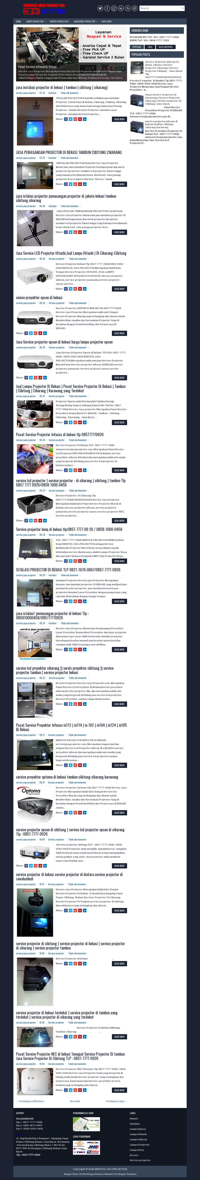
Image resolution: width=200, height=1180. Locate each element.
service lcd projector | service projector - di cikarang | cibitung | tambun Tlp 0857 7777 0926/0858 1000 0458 (71, 482)
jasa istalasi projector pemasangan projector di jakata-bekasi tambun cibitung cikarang (66, 198)
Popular (137, 46)
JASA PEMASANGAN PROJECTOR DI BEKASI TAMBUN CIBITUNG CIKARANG (69, 152)
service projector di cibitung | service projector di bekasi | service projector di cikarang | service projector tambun (70, 945)
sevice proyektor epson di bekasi (39, 297)
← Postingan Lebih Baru (30, 1101)
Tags (149, 46)
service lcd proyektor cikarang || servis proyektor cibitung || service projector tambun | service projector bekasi (65, 670)
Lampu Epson (138, 1129)
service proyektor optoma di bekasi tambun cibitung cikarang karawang (67, 777)
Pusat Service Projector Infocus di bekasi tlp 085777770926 (60, 434)
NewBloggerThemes (92, 1174)
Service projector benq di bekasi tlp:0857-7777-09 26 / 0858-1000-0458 (69, 529)
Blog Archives (166, 46)
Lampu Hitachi (138, 1134)
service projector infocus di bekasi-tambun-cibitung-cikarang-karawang (161, 124)
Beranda (75, 1101)
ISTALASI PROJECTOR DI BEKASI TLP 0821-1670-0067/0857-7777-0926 (68, 569)
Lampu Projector (36, 20)
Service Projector (60, 20)
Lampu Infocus (138, 1139)
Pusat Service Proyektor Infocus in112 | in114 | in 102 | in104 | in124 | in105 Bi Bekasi (71, 727)
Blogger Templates (127, 1174)
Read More (119, 119)
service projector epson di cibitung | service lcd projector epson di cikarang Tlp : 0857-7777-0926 (70, 831)
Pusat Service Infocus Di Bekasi (37, 66)
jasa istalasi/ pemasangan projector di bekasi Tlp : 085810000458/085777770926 (52, 615)
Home (18, 21)
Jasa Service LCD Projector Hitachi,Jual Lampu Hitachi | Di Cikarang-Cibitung (71, 253)
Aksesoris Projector (86, 20)
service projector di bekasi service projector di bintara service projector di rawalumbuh (69, 876)
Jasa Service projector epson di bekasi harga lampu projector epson (64, 342)
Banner (134, 1118)
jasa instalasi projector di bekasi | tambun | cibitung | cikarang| (62, 87)
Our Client (106, 21)
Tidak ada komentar (69, 93)
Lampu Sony (137, 1150)
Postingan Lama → (116, 1101)
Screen (134, 1155)
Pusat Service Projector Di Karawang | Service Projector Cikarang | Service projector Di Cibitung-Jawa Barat (163, 99)
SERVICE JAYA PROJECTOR (111, 1169)
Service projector (57, 258)
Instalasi (52, 93)
